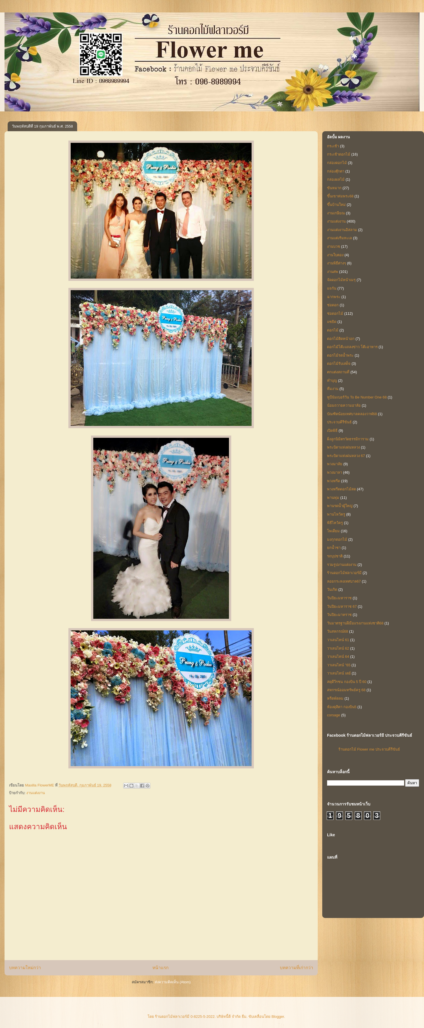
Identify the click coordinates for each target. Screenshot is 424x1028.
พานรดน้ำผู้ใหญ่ (339, 506)
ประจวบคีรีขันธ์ (339, 422)
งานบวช (333, 246)
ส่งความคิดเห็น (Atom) (173, 982)
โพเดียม (333, 531)
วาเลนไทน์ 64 (338, 656)
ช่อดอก (333, 305)
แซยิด (331, 322)
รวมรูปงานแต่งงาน (341, 565)
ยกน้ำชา (334, 548)
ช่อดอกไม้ (335, 313)
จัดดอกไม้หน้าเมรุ (341, 280)
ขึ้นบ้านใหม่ (336, 204)
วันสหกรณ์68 (337, 631)
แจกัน (331, 288)
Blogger (278, 1016)
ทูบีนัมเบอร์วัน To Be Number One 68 (357, 397)
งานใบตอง (335, 255)
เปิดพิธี (332, 430)
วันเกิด (332, 589)
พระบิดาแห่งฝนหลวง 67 (346, 456)
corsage (333, 715)
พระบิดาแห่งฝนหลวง (343, 447)
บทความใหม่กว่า (25, 967)
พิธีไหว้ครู (335, 523)
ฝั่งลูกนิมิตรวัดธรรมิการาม (348, 439)
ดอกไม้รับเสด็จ (339, 363)
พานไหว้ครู (336, 514)
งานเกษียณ (336, 213)
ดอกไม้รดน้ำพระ (340, 355)
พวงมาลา (334, 472)
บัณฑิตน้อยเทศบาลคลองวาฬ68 (352, 414)
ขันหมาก (334, 188)
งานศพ (332, 272)
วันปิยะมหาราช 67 (342, 606)
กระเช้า (333, 146)
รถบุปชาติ (335, 556)
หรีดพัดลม (335, 698)
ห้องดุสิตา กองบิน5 (341, 707)
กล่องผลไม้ (336, 179)
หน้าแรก (160, 967)
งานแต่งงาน (35, 793)
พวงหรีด (333, 481)
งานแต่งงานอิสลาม (342, 230)
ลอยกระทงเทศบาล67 (344, 581)
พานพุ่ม (333, 497)
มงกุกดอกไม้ (337, 539)
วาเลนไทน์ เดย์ (339, 673)
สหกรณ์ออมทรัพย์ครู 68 (346, 690)
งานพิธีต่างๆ (336, 263)
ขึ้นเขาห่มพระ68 (340, 196)
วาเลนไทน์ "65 (339, 665)
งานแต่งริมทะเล (339, 238)
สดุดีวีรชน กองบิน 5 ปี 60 (346, 682)
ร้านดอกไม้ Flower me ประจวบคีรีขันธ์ (369, 749)
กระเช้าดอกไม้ (338, 154)
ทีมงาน (332, 389)
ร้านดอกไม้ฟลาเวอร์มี (344, 573)
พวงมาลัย (334, 464)
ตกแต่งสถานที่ (338, 372)
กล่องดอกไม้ (337, 163)
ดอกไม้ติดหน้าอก (340, 339)
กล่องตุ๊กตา (335, 171)
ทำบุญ (332, 380)
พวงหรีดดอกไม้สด (341, 489)
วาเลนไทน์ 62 (338, 648)
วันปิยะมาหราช (339, 615)
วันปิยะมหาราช (339, 598)
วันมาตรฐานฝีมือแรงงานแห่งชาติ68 (355, 623)
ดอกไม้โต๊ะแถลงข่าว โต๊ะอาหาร (352, 347)
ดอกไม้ (332, 330)
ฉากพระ (333, 297)
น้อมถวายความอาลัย (344, 405)
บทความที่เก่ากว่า (296, 967)
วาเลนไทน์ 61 (338, 640)
